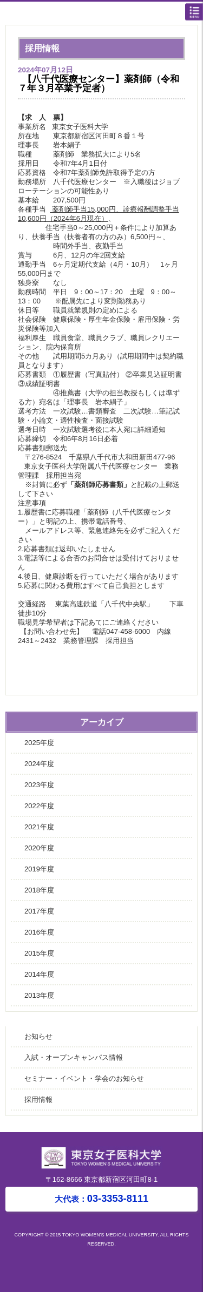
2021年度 (39, 827)
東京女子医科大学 (104, 14)
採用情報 (38, 1099)
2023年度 (39, 785)
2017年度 (39, 911)
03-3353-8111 (101, 1198)
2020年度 (39, 848)
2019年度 (39, 869)
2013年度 (39, 995)
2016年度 (39, 932)
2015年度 (39, 953)
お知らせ (38, 1036)
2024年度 (39, 764)
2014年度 (39, 974)
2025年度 (39, 743)
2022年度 (39, 806)
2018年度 (39, 890)
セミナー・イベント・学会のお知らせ (84, 1078)
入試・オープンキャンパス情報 (73, 1057)
